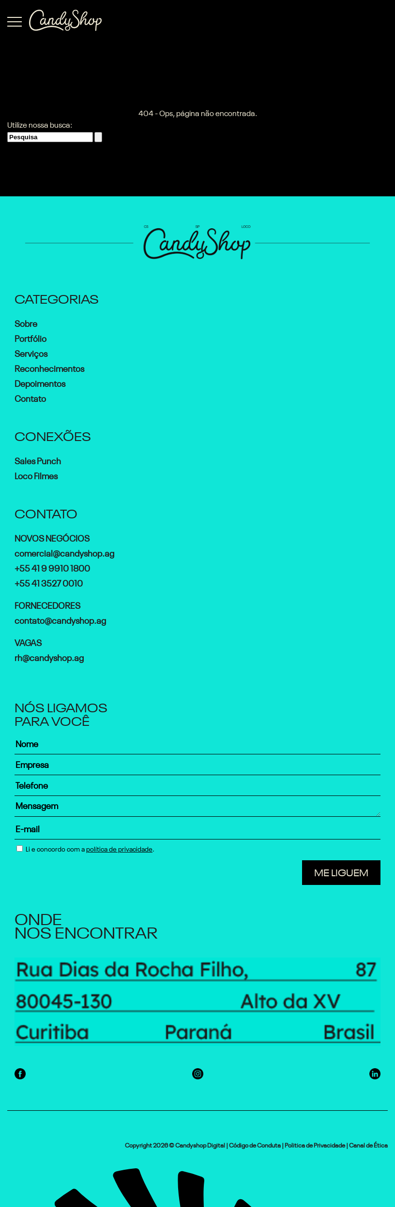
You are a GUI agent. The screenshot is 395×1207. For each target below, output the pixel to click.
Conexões (53, 435)
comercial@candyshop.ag (64, 552)
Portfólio (30, 337)
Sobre (26, 322)
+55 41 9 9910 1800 (52, 567)
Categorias (57, 297)
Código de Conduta (255, 1144)
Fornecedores (47, 604)
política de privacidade (119, 848)
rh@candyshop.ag (49, 656)
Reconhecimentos (49, 367)
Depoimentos (40, 382)
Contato (30, 397)
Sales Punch (38, 460)
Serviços (31, 352)
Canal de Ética (368, 1144)
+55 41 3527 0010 (49, 582)
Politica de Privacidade (315, 1144)
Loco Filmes (36, 475)
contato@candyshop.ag (60, 619)
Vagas (28, 641)
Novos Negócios (52, 537)
